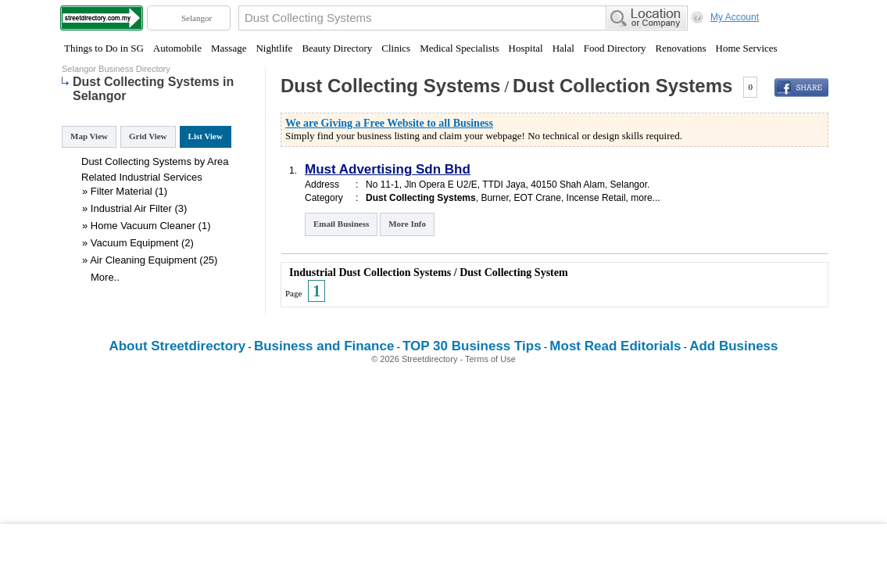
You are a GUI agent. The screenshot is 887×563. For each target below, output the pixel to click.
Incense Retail (596, 197)
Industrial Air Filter (131, 208)
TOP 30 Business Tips (472, 346)
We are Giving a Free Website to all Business (389, 123)
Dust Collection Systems (622, 85)
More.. (105, 277)
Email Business (341, 223)
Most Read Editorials (615, 346)
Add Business (733, 346)
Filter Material (121, 191)
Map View (89, 136)
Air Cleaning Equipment (143, 260)
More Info (407, 223)
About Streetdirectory (177, 346)
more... (645, 197)
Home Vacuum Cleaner (143, 225)
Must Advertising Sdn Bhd (387, 169)
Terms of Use (490, 359)
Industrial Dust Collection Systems (370, 272)
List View (205, 136)
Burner (494, 197)
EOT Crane (536, 197)
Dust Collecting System (513, 272)
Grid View (148, 136)
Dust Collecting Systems (390, 85)
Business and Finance (324, 346)
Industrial (139, 177)
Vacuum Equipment (135, 243)
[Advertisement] (444, 543)
